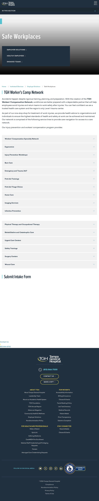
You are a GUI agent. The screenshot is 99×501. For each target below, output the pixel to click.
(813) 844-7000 (50, 370)
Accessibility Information (64, 392)
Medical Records (64, 410)
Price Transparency (64, 417)
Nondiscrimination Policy (34, 420)
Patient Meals (64, 413)
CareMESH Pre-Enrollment (35, 439)
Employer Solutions (34, 417)
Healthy (16, 56)
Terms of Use (49, 493)
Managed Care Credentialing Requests (35, 452)
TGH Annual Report (34, 406)
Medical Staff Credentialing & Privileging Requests (34, 444)
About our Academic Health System (34, 399)
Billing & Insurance (64, 396)
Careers (34, 449)
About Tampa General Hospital (34, 392)
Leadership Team (34, 396)
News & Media (64, 429)
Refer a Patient (34, 429)
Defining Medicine (34, 436)
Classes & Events (64, 399)
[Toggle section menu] (49, 11)
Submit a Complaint (64, 420)
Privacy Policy (49, 490)
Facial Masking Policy (64, 403)
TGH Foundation (34, 403)
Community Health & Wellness (35, 413)
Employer (16, 50)
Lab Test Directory (64, 406)
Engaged (14, 62)
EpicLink (34, 432)
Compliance (49, 484)
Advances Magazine (34, 410)
